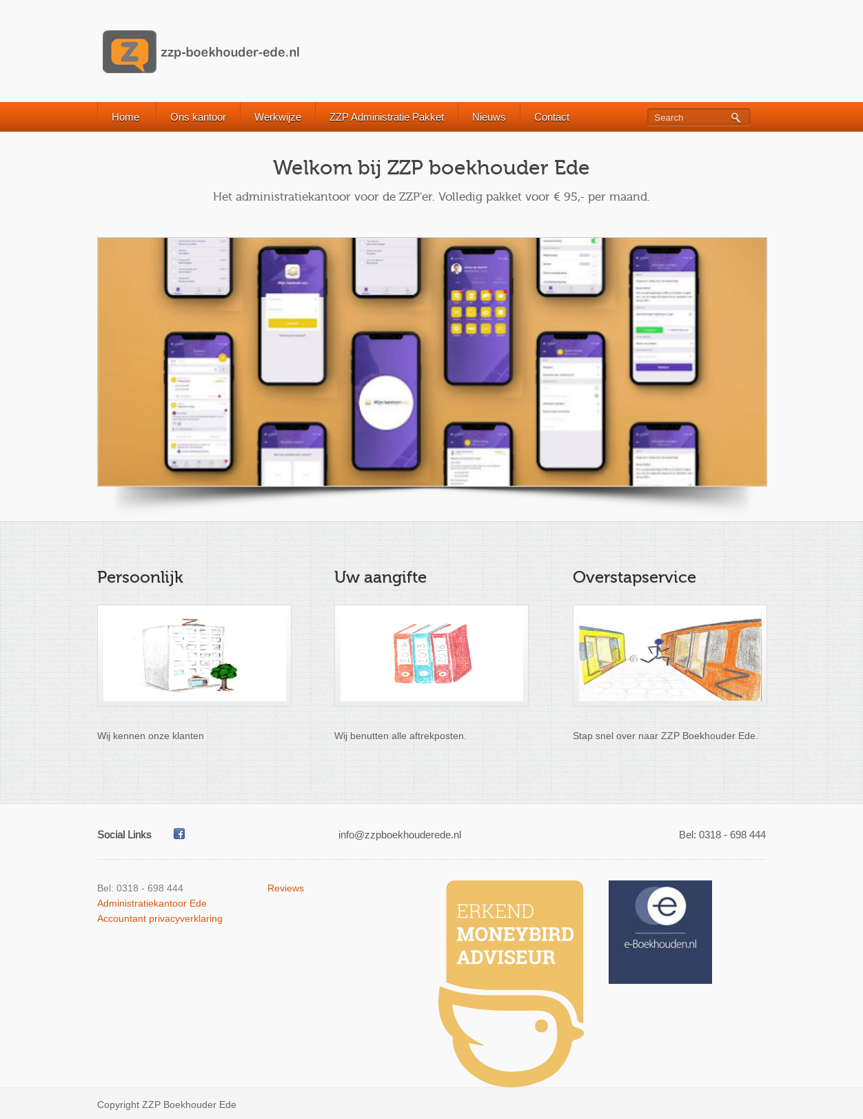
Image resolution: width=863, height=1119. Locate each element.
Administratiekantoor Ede (152, 903)
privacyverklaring (186, 918)
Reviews (285, 888)
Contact (551, 117)
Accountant (121, 918)
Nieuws (489, 117)
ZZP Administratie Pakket (386, 117)
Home (125, 117)
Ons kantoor (198, 117)
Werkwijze (277, 117)
